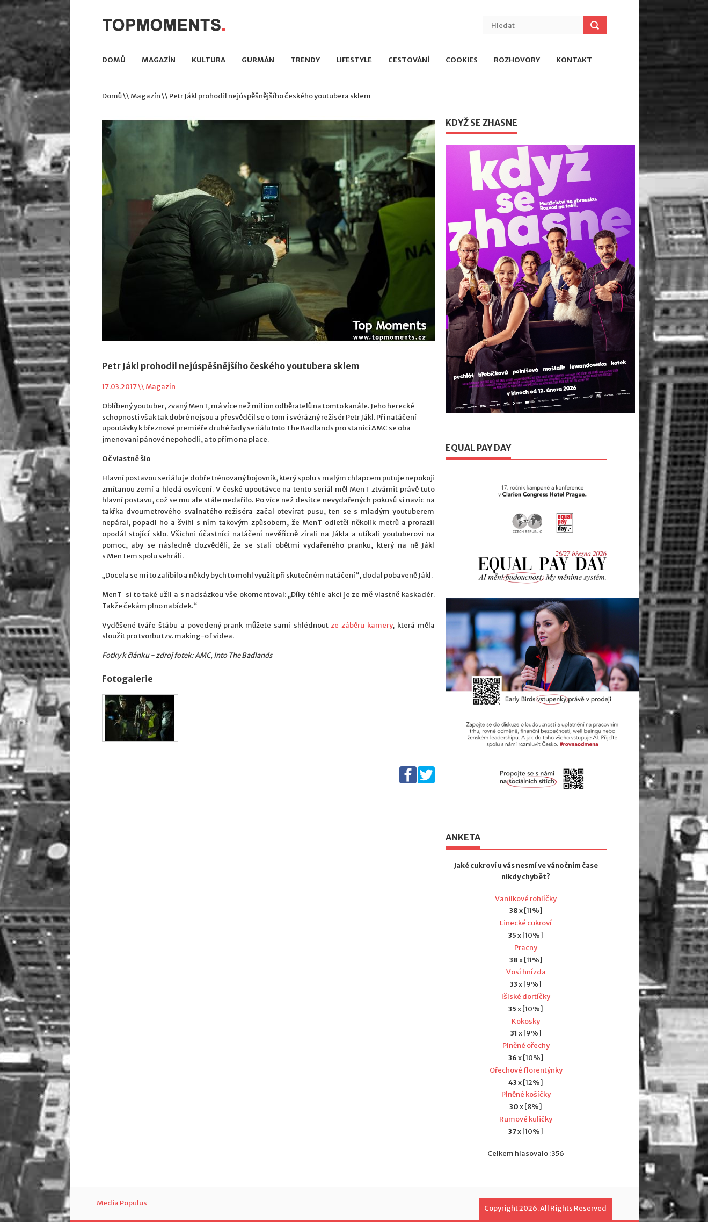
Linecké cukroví (526, 923)
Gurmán (258, 60)
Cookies (462, 60)
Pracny (525, 947)
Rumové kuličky (525, 1119)
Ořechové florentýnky (526, 1070)
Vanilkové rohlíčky (526, 898)
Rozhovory (517, 60)
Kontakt (574, 60)
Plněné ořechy (526, 1045)
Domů (114, 60)
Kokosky (526, 1021)
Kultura (208, 60)
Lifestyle (354, 60)
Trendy (305, 60)
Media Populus (122, 1202)
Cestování (408, 60)
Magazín (159, 60)
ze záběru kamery (361, 625)
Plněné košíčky (526, 1094)
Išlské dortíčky (525, 996)
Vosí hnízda (526, 971)
